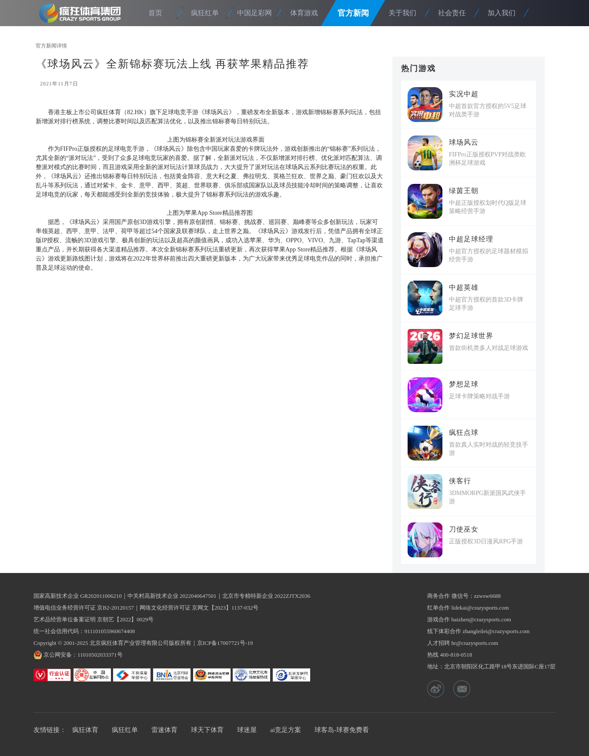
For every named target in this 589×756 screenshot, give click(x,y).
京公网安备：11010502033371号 (83, 654)
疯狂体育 (82, 13)
